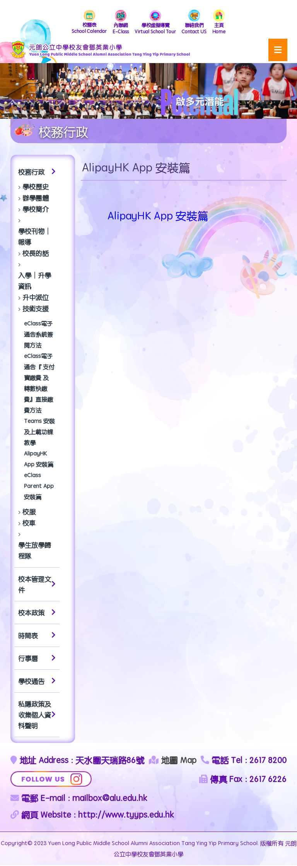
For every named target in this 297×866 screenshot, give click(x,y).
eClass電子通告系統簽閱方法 (38, 335)
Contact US (197, 23)
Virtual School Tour (156, 23)
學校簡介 (35, 209)
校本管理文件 (37, 585)
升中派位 (35, 298)
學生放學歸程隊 (34, 551)
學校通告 (37, 681)
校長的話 (35, 253)
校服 (29, 512)
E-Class (120, 23)
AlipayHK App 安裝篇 (38, 459)
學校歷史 (35, 187)
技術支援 (35, 309)
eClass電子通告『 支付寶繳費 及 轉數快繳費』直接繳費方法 (39, 384)
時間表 (37, 636)
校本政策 (37, 613)
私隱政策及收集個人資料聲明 (37, 715)
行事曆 (37, 659)
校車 (29, 523)
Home (223, 23)
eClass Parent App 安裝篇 (39, 486)
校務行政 (37, 172)
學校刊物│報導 (34, 237)
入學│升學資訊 (34, 281)
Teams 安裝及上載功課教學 (39, 432)
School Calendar (87, 22)
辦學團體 (35, 198)
